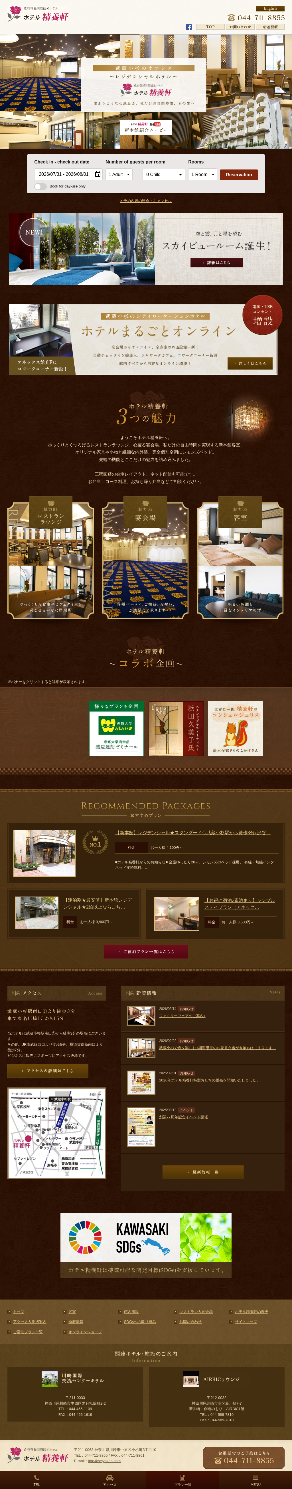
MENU (256, 1485)
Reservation (239, 174)
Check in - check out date (61, 161)
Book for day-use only (60, 186)
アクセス (110, 1485)
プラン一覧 (182, 1485)
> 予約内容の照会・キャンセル (146, 201)
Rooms (196, 161)
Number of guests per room (123, 161)
